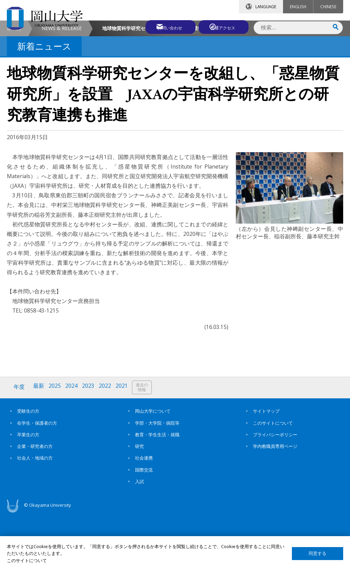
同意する (317, 553)
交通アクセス (224, 26)
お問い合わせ (163, 26)
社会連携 (144, 515)
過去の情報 (145, 444)
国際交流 (144, 526)
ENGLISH (298, 6)
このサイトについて (273, 479)
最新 (39, 444)
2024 (73, 444)
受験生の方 (28, 468)
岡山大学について (153, 468)
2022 (107, 444)
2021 (124, 444)
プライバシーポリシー (275, 491)
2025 (56, 444)
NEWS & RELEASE (62, 85)
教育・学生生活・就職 (157, 491)
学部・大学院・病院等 (157, 479)
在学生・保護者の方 (37, 479)
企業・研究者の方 (35, 503)
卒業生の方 (28, 491)
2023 (90, 444)
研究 (139, 503)
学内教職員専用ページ (275, 503)
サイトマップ (266, 468)
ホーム (14, 85)
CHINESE (328, 6)
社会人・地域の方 (35, 515)
